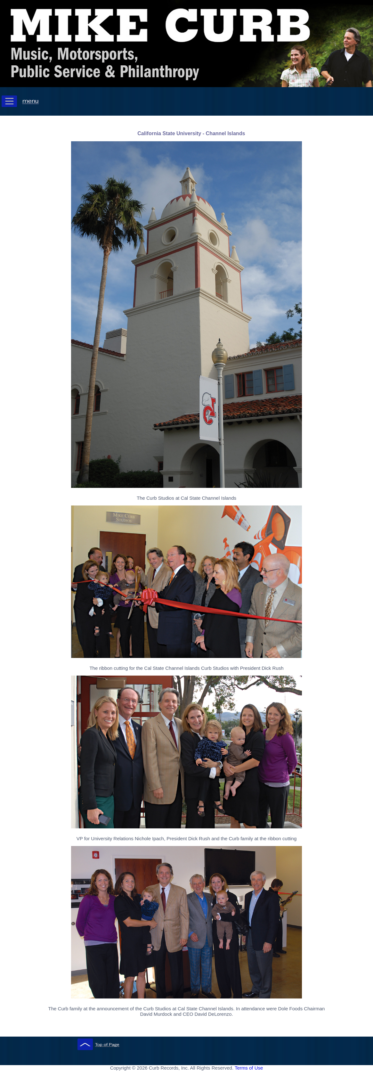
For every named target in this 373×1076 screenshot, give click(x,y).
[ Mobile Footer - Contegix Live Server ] (187, 1074)
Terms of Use (249, 1068)
